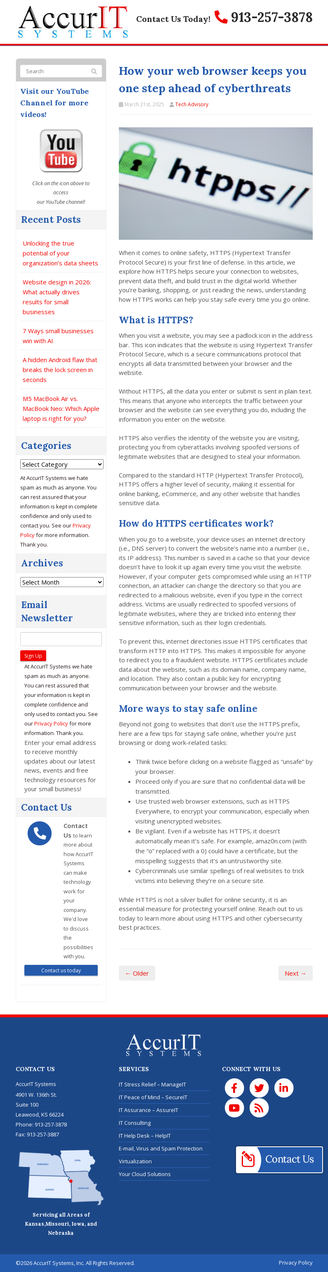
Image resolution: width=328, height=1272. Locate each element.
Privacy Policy (51, 723)
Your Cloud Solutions (145, 1174)
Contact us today (61, 970)
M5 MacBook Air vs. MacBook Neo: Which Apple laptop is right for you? (61, 408)
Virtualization (135, 1161)
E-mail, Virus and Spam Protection (161, 1148)
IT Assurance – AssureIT (148, 1110)
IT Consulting (135, 1122)
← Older (137, 973)
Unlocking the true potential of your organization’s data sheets (60, 253)
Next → (296, 973)
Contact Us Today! (173, 19)
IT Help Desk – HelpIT (145, 1135)
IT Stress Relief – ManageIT (152, 1084)
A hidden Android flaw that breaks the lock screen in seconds (60, 370)
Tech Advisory (191, 104)
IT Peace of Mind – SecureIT (153, 1097)
